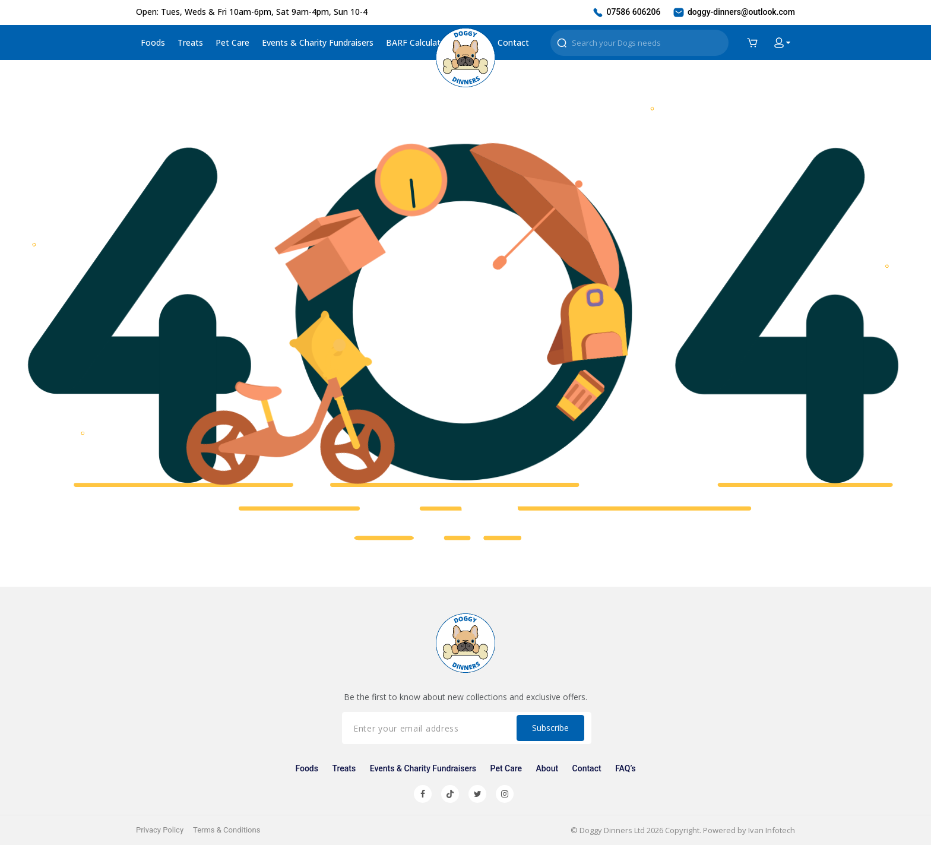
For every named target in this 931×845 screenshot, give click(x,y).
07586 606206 (626, 12)
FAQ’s (625, 768)
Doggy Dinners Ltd (612, 830)
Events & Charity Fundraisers (317, 42)
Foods (153, 42)
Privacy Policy (159, 829)
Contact (513, 42)
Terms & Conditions (226, 829)
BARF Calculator (417, 42)
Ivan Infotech (771, 830)
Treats (190, 42)
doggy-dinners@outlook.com (733, 12)
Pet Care (232, 42)
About (547, 768)
